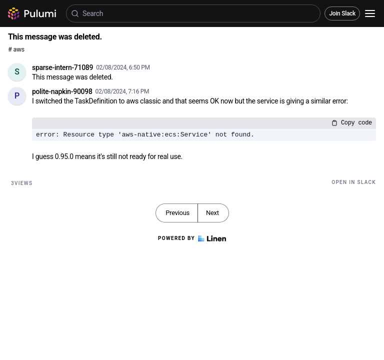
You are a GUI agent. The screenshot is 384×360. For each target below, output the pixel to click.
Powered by (192, 239)
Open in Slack (354, 182)
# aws (16, 49)
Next (212, 212)
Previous (178, 212)
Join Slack (342, 13)
